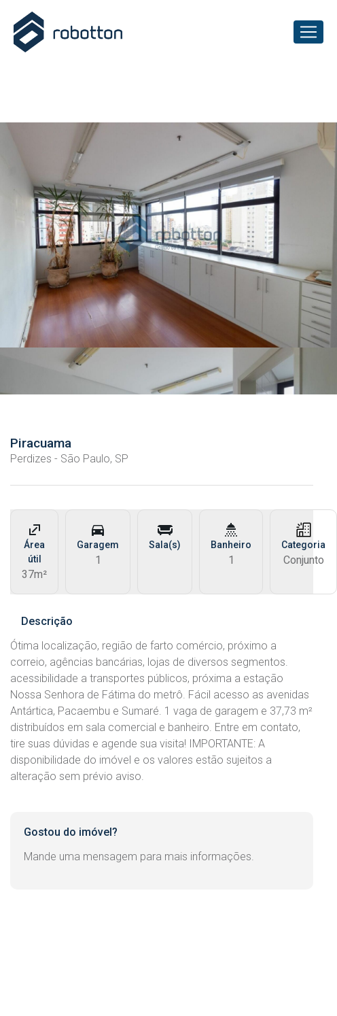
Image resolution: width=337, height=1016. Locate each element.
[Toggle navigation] (308, 32)
